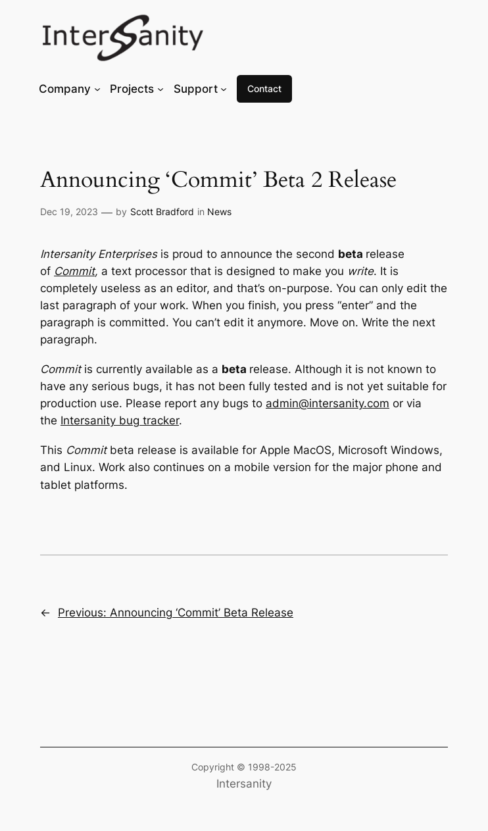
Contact (264, 88)
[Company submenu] (97, 89)
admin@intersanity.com (327, 403)
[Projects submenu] (160, 89)
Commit (74, 271)
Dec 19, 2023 (69, 211)
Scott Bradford (162, 211)
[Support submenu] (223, 89)
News (219, 211)
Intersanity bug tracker (120, 420)
